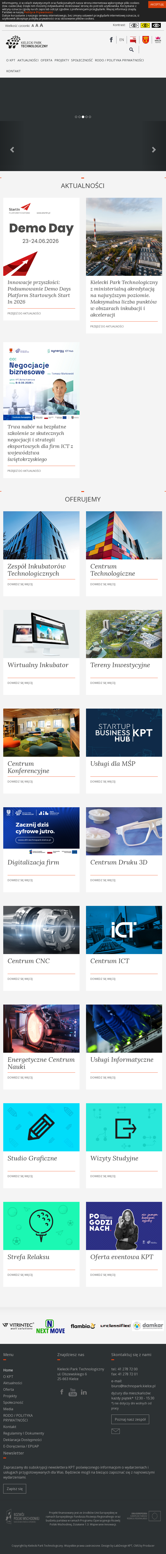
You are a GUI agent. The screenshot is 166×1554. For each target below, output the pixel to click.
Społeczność (82, 60)
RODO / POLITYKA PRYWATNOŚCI (119, 60)
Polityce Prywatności (38, 12)
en (123, 40)
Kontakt (13, 71)
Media (8, 1409)
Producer (149, 1545)
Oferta (8, 1389)
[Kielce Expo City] (158, 40)
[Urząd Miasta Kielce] (145, 40)
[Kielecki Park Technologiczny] (26, 42)
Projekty (61, 60)
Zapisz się (15, 1488)
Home (8, 1370)
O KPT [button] (10, 62)
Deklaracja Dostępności (22, 1439)
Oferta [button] (46, 62)
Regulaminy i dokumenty (23, 1433)
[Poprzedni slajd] (12, 146)
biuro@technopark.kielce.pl (133, 1386)
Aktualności (28, 60)
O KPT (8, 1376)
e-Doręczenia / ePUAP (21, 1446)
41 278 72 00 (128, 1369)
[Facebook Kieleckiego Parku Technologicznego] (111, 40)
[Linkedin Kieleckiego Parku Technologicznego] (83, 1392)
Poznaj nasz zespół (130, 1419)
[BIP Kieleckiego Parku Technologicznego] (133, 40)
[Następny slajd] (153, 146)
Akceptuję (157, 4)
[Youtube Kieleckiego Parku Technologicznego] (72, 1392)
